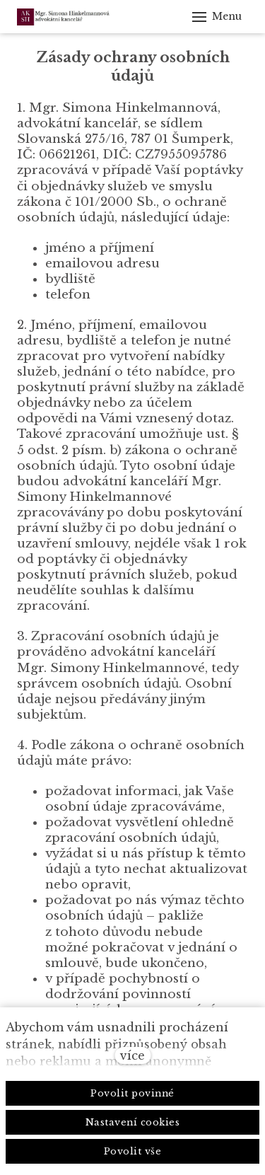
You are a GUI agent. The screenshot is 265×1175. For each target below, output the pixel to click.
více (132, 1055)
